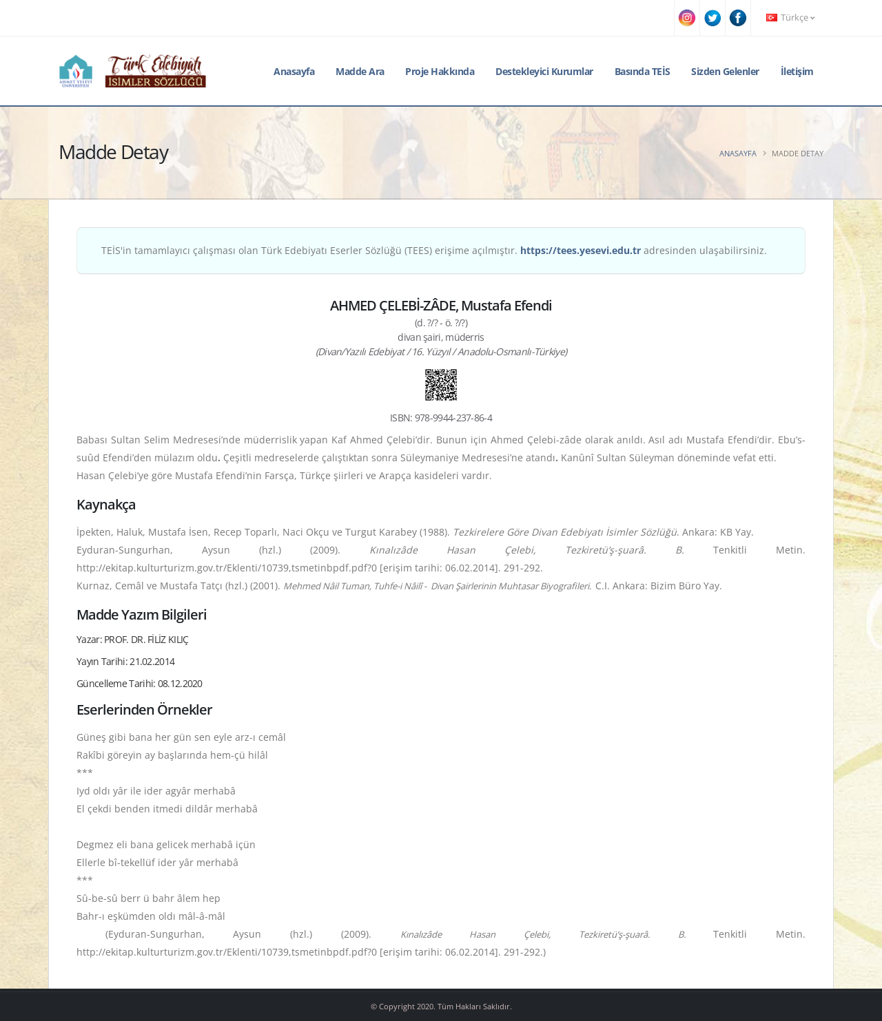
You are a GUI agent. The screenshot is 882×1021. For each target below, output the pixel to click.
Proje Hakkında (439, 71)
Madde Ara (360, 71)
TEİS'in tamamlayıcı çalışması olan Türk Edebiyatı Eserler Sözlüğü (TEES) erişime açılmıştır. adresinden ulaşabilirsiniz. (434, 250)
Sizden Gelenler (725, 71)
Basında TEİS (642, 71)
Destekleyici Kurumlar (544, 71)
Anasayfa (294, 71)
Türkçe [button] (790, 17)
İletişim (797, 71)
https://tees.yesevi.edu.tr (580, 250)
